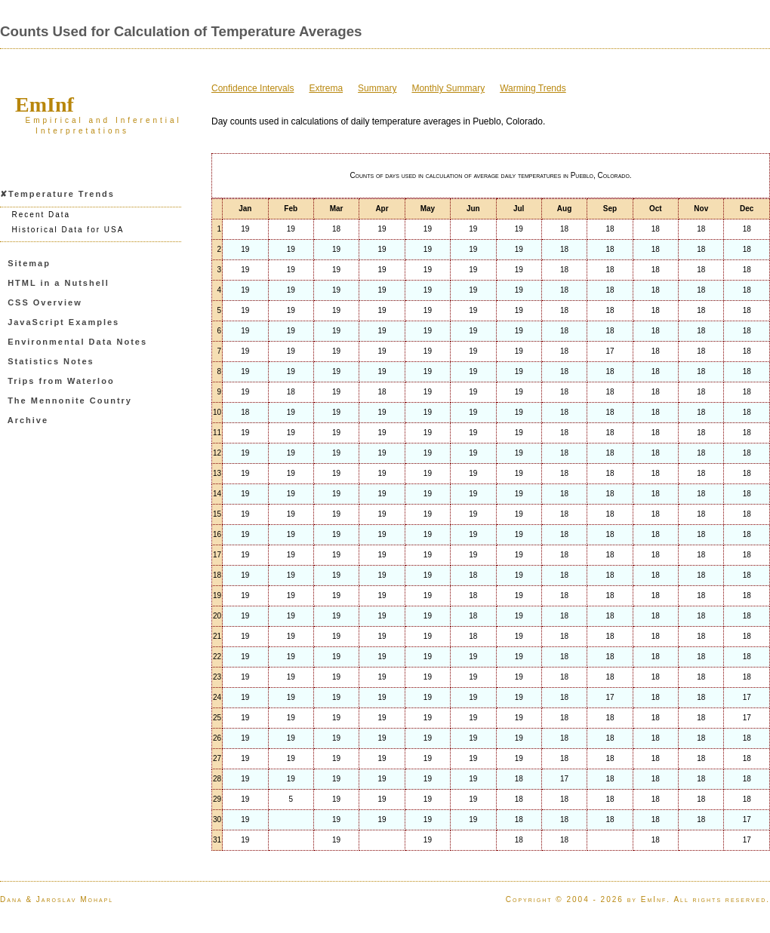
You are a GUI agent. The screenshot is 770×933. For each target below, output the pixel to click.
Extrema (326, 88)
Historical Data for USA (68, 230)
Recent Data (41, 214)
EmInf (44, 104)
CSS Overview (45, 302)
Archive (28, 420)
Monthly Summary (448, 88)
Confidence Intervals (252, 88)
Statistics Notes (51, 361)
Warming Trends (533, 88)
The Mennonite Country (70, 400)
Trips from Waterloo (61, 380)
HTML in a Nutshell (58, 282)
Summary (377, 88)
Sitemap (29, 263)
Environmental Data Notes (77, 341)
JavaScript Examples (63, 322)
